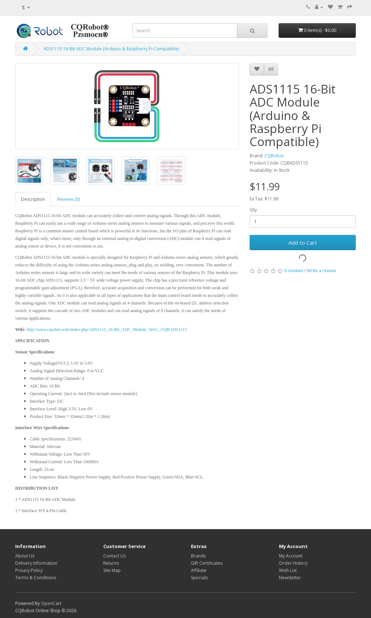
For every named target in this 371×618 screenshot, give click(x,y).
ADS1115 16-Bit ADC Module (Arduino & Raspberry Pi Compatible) (111, 49)
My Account (291, 556)
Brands (198, 556)
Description (33, 199)
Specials (199, 578)
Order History (293, 563)
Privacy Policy (29, 570)
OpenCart (51, 603)
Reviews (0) (68, 199)
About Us (24, 556)
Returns (111, 563)
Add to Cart (302, 242)
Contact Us (114, 556)
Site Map (112, 570)
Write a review (321, 270)
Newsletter (290, 578)
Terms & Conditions (35, 578)
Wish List (288, 570)
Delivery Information (36, 563)
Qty (253, 210)
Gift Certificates (206, 563)
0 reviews (293, 270)
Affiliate (199, 570)
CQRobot (274, 156)
